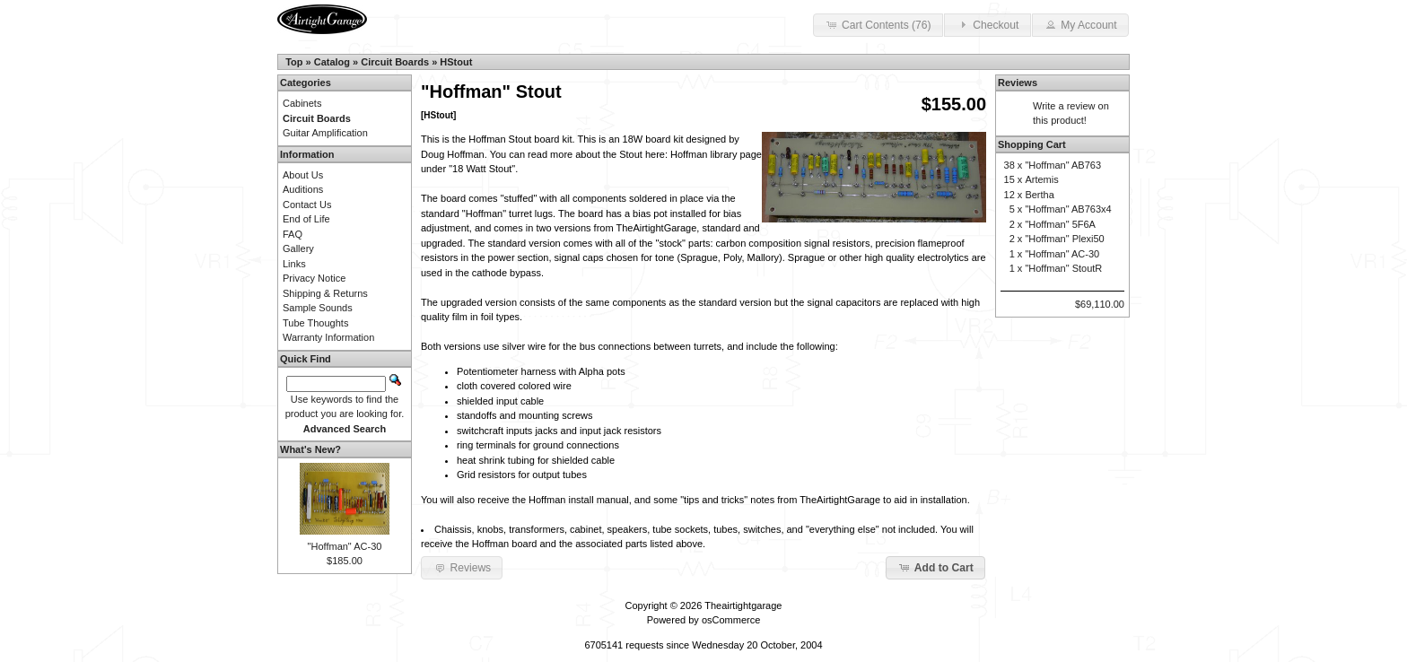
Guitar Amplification (325, 132)
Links (294, 263)
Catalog (332, 62)
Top (293, 62)
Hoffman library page (716, 154)
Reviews (1017, 82)
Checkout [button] (987, 24)
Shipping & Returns (325, 293)
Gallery (298, 248)
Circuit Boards (395, 62)
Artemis (1041, 179)
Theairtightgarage (743, 605)
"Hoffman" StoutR (1063, 268)
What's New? (310, 449)
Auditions (303, 189)
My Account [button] (1080, 24)
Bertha (1039, 194)
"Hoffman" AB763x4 (1068, 209)
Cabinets (302, 103)
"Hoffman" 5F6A (1060, 224)
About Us (303, 175)
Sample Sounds (318, 307)
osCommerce (731, 619)
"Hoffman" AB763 (1063, 165)
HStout (456, 62)
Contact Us (307, 204)
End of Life (306, 218)
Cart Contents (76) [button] (878, 24)
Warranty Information (328, 337)
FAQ (292, 234)
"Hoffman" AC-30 (345, 546)
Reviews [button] (462, 567)
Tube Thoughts (315, 323)
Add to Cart (935, 567)
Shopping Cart (1032, 144)
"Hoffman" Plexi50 (1064, 238)
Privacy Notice (314, 278)
